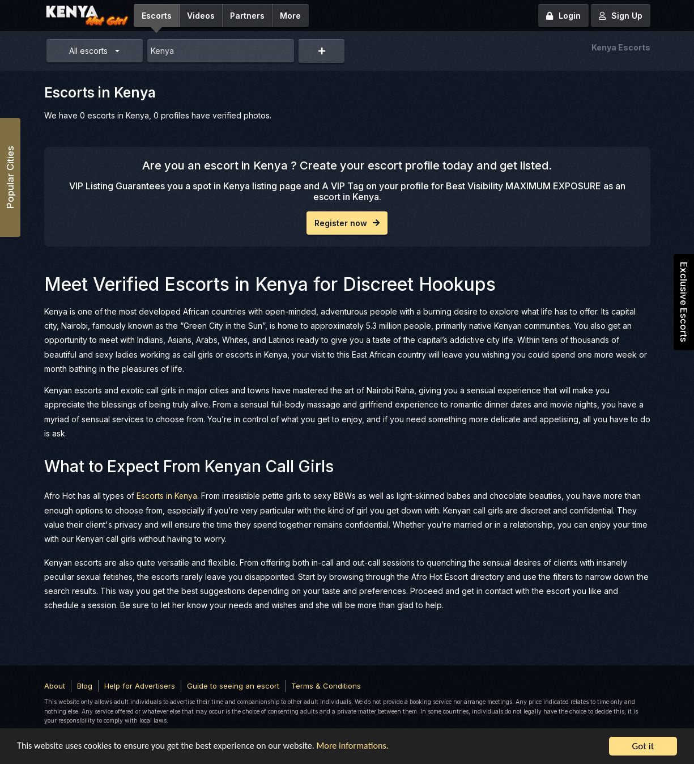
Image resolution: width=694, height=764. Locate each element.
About (54, 685)
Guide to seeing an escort (233, 685)
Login (563, 15)
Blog (84, 685)
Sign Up (620, 15)
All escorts (88, 51)
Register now (347, 223)
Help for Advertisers (139, 685)
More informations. (369, 747)
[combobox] (221, 50)
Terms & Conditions (326, 685)
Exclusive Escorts (683, 302)
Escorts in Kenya (167, 495)
